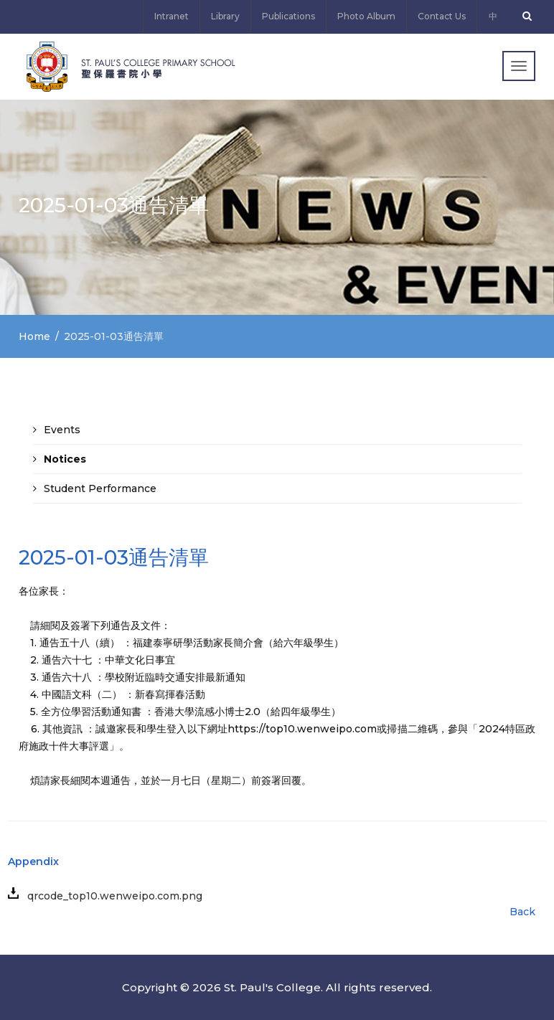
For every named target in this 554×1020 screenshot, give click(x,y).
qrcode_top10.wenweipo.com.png (110, 895)
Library (225, 16)
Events (62, 429)
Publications (288, 16)
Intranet (171, 16)
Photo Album (366, 16)
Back (522, 911)
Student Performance (100, 488)
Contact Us (442, 16)
